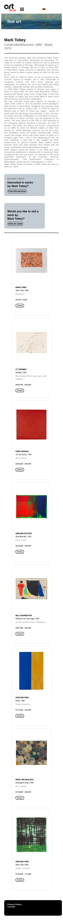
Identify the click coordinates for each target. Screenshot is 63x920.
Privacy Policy (14, 904)
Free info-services (17, 191)
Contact (11, 907)
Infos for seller (15, 224)
